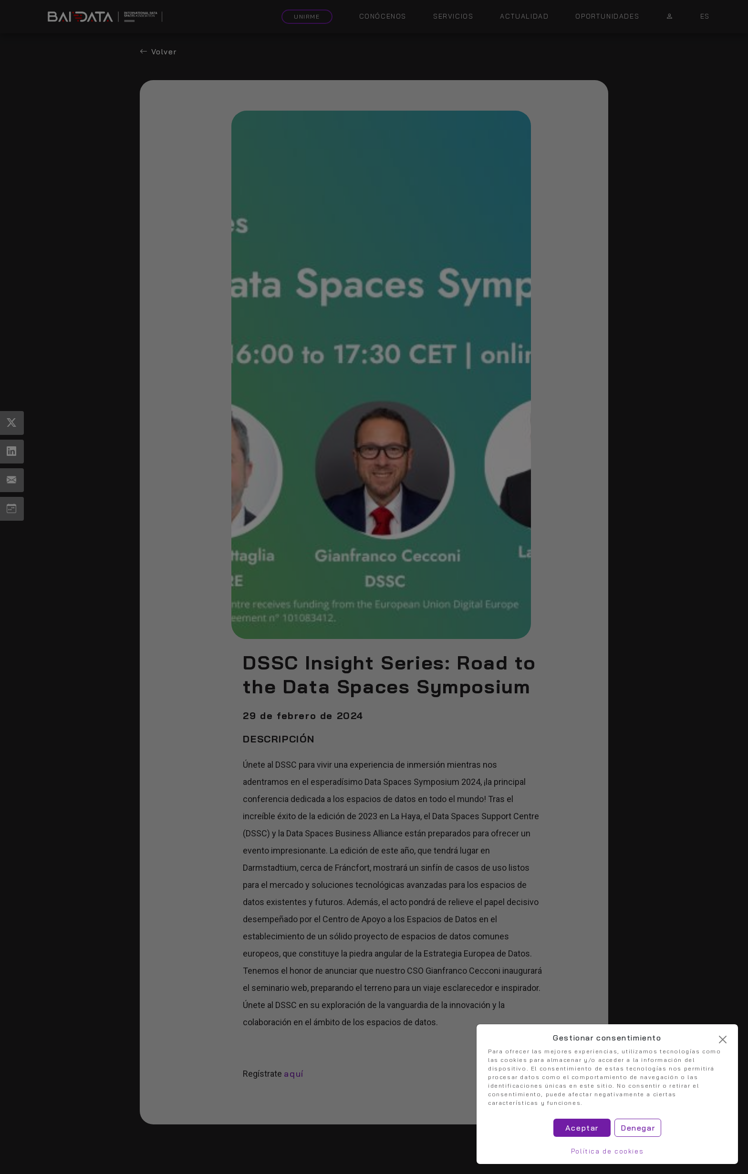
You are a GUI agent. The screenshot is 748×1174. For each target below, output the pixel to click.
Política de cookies (607, 1151)
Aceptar (582, 1128)
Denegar (638, 1128)
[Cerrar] (722, 1039)
